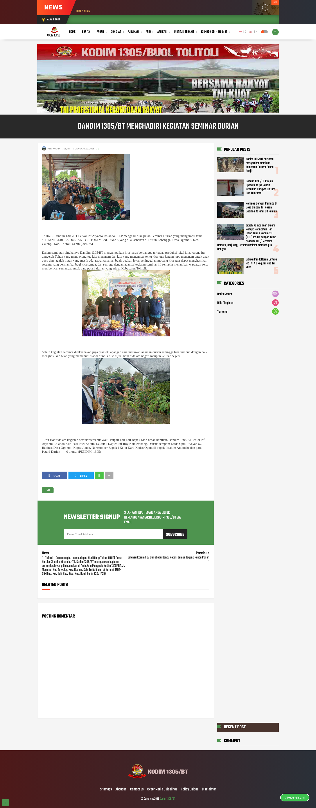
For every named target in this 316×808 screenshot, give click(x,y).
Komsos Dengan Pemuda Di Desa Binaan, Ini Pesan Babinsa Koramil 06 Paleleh (261, 207)
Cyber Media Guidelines (162, 789)
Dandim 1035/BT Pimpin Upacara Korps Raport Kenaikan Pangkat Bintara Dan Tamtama (260, 187)
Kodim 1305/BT (167, 798)
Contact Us (137, 789)
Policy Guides (189, 789)
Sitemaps (106, 789)
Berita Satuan (225, 294)
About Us (121, 789)
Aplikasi (162, 31)
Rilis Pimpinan (225, 303)
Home (72, 31)
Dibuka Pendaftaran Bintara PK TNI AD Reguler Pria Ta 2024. (261, 263)
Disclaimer (209, 789)
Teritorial (222, 312)
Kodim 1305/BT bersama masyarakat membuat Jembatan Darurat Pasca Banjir (259, 165)
